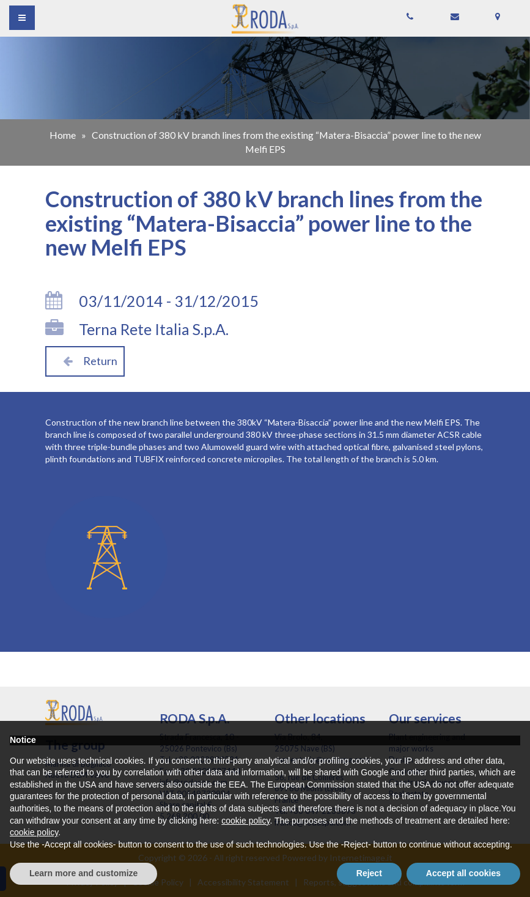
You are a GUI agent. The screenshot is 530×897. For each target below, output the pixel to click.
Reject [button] (369, 873)
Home (63, 135)
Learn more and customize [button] (83, 873)
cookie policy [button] (245, 820)
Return (85, 360)
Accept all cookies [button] (463, 873)
